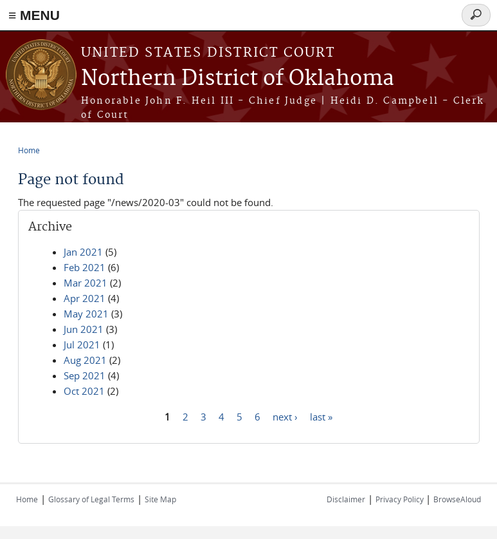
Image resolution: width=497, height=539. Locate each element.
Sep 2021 (84, 375)
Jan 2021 (83, 251)
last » (321, 416)
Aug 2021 (85, 360)
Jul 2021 (82, 344)
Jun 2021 (84, 329)
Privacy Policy (400, 499)
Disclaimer (346, 499)
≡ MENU (34, 15)
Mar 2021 (85, 282)
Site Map (160, 499)
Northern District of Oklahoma (237, 79)
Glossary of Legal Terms (91, 499)
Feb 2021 (84, 267)
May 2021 (86, 313)
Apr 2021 (84, 298)
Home (29, 150)
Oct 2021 (84, 390)
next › (285, 416)
